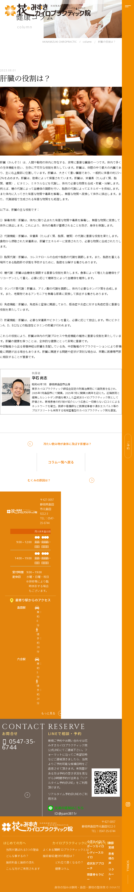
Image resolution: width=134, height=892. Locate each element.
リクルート (111, 874)
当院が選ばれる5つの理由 (22, 850)
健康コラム (62, 869)
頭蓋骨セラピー (95, 876)
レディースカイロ (95, 854)
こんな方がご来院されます (23, 869)
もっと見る (52, 713)
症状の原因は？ (65, 856)
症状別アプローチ (95, 865)
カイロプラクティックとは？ (67, 850)
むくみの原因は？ (39, 480)
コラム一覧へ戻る (61, 462)
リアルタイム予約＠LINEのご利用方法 (67, 796)
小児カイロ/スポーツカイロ (96, 843)
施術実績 (111, 845)
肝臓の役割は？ (25, 78)
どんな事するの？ (17, 856)
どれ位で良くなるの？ (67, 862)
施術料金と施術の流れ (20, 862)
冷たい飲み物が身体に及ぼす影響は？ (67, 444)
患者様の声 (111, 858)
